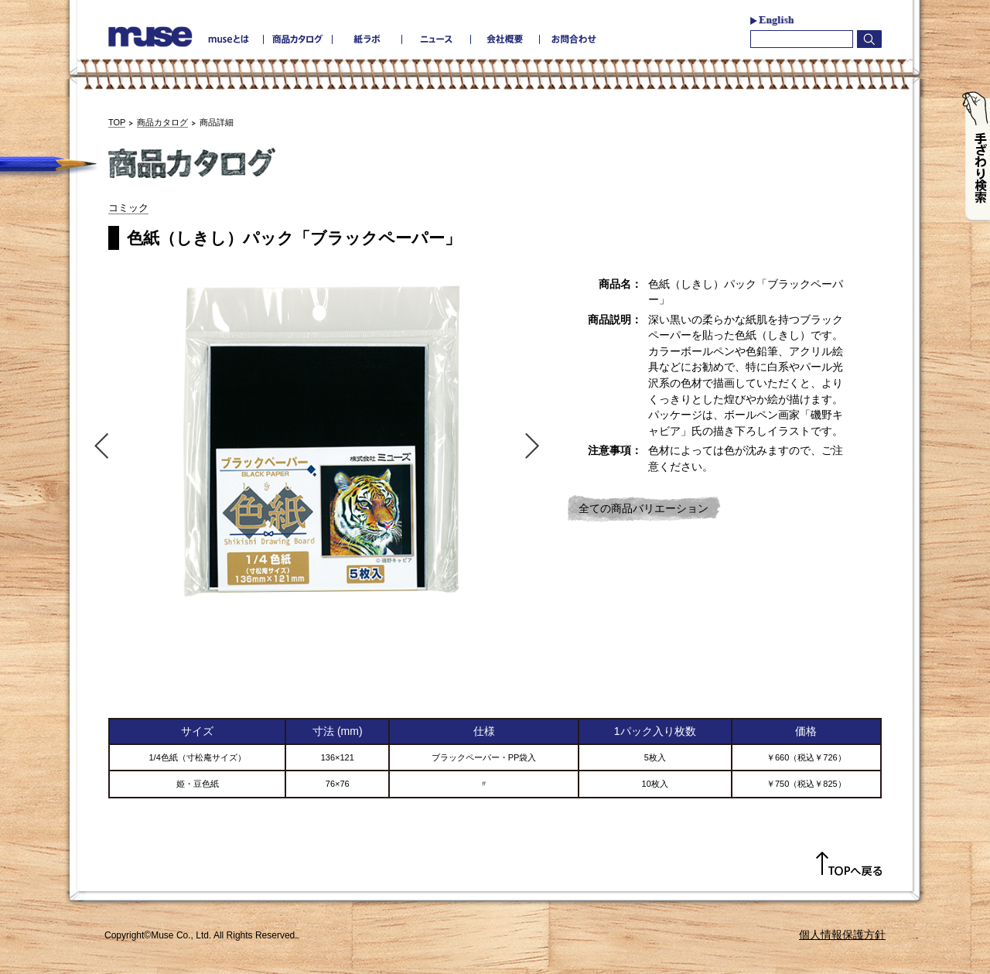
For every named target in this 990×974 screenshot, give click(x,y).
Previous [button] (98, 444)
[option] (317, 439)
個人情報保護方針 (842, 934)
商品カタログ (162, 122)
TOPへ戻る (849, 864)
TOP (116, 122)
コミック (128, 208)
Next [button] (536, 444)
